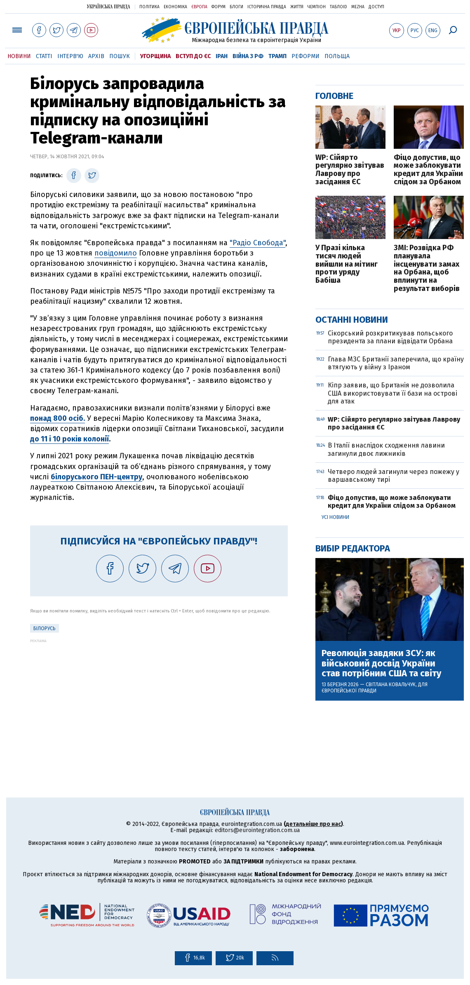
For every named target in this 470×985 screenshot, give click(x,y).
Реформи (305, 56)
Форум (219, 7)
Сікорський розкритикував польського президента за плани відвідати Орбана (390, 337)
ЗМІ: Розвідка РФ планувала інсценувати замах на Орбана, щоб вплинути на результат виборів (427, 268)
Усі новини (335, 517)
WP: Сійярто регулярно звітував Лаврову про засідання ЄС (349, 170)
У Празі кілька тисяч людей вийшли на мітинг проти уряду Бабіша (346, 264)
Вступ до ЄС (193, 56)
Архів (96, 56)
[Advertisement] (159, 700)
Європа (199, 7)
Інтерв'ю (70, 56)
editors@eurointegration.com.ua (257, 830)
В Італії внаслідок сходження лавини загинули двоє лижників (386, 449)
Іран (222, 56)
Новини (19, 56)
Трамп (277, 56)
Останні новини (351, 319)
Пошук (119, 56)
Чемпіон (317, 7)
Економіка (175, 7)
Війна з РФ (248, 56)
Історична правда (266, 7)
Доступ (376, 7)
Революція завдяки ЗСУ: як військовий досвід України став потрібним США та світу (381, 663)
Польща (337, 56)
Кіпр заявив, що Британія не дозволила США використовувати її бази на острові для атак (392, 393)
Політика (149, 7)
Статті (44, 56)
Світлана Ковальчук (391, 684)
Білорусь (44, 628)
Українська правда (108, 6)
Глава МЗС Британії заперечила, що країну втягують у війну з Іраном (396, 363)
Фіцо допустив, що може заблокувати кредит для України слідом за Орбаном (428, 170)
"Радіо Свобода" (257, 242)
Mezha (357, 7)
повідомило (115, 253)
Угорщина (155, 56)
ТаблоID (338, 7)
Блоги (236, 7)
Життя (296, 7)
